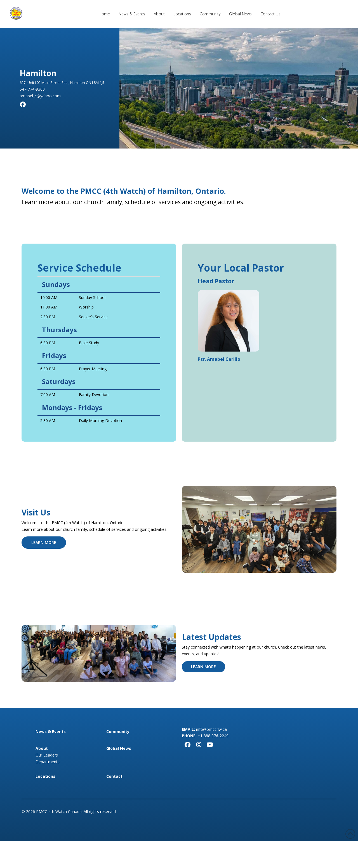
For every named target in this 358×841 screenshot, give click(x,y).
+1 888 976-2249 (213, 735)
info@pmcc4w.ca (211, 729)
